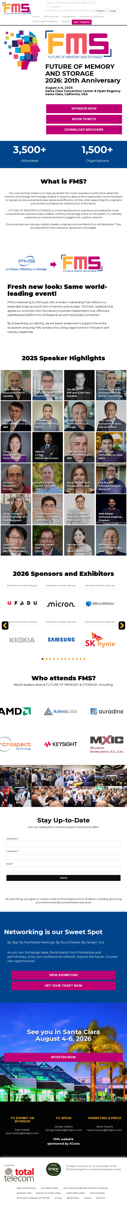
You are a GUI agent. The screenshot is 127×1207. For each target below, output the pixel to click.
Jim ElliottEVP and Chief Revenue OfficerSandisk (86, 393)
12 (84, 659)
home (36, 16)
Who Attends (50, 16)
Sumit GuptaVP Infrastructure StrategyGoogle (83, 424)
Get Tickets (82, 22)
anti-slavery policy (49, 1188)
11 (81, 659)
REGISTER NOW (63, 1057)
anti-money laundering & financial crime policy (85, 1188)
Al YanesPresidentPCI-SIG (9, 486)
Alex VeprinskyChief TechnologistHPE (79, 455)
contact (87, 1198)
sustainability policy (75, 1193)
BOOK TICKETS (84, 119)
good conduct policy (26, 1188)
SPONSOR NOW (84, 108)
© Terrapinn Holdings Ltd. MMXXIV (33, 1198)
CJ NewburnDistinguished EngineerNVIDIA (50, 424)
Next (122, 629)
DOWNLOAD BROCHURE (84, 129)
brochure (100, 1198)
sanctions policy (97, 1193)
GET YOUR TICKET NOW (63, 985)
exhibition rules (24, 1193)
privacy (58, 1198)
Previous (5, 629)
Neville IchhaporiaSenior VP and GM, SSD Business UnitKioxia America (58, 393)
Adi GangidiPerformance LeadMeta (110, 455)
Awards (65, 21)
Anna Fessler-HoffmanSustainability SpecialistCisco (82, 486)
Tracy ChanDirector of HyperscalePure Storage (17, 455)
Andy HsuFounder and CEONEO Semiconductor (16, 548)
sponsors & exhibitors (92, 16)
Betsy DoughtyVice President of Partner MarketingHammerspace (26, 517)
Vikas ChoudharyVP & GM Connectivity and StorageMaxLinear (88, 517)
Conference (69, 16)
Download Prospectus (45, 21)
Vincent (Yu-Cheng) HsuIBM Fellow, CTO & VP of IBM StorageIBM (26, 424)
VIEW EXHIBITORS (63, 975)
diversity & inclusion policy (48, 1193)
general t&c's (73, 1198)
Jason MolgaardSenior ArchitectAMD (45, 486)
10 (77, 659)
